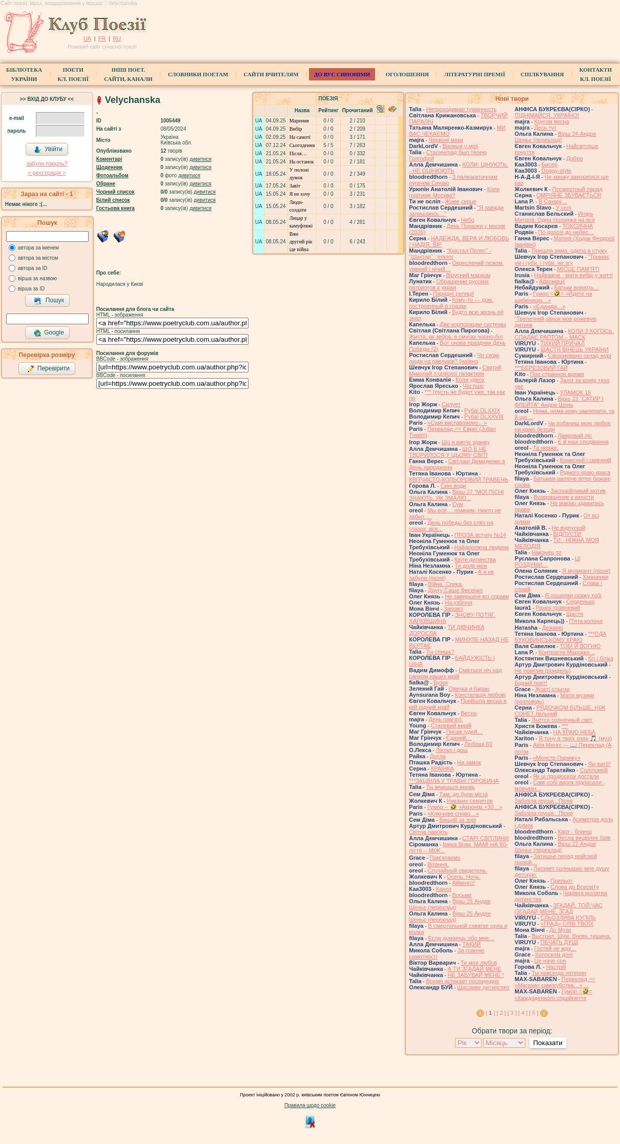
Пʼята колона (586, 621)
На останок (302, 161)
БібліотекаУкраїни (24, 74)
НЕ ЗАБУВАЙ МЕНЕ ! (476, 975)
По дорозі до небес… (566, 232)
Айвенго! (463, 883)
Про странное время (557, 374)
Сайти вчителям (271, 74)
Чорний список (115, 192)
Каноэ (443, 889)
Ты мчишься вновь (450, 787)
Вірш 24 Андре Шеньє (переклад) (555, 137)
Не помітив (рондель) (542, 671)
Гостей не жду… (555, 948)
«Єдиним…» (549, 306)
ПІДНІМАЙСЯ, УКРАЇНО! (546, 115)
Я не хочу (300, 194)
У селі (563, 207)
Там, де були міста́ (463, 794)
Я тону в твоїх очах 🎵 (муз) (575, 738)
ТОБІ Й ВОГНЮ (580, 646)
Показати (548, 1043)
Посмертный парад (577, 189)
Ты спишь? (440, 652)
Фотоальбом (112, 175)
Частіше (473, 386)
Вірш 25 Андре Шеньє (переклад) (449, 916)
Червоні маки (446, 140)
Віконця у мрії (460, 146)
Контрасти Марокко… (567, 652)
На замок (469, 762)
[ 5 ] (533, 1013)
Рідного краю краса (585, 472)
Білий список (113, 200)
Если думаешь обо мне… (461, 938)
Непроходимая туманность (461, 109)
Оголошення (407, 74)
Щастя (574, 614)
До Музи (560, 930)
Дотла (438, 756)
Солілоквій (594, 770)
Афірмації (552, 281)
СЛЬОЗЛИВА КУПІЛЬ (568, 917)
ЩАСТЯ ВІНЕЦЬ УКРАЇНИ (575, 349)
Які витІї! (599, 764)
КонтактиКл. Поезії (596, 74)
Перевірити (48, 369)
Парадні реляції (453, 293)
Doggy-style (556, 171)
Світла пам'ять (428, 832)
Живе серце (461, 201)
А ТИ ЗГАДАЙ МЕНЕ (475, 969)
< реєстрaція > (47, 173)
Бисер (549, 164)
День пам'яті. (446, 719)
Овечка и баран (468, 688)
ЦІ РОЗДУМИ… (547, 561)
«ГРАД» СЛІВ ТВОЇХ (567, 924)
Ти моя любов (479, 963)
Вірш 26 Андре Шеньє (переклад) (449, 904)
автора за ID (33, 268)
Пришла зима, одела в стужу (569, 250)
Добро (574, 158)
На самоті (300, 137)
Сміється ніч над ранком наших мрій (455, 673)
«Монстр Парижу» (557, 758)
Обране (105, 183)
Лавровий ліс (574, 435)
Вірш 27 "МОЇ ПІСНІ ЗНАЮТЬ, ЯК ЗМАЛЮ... (456, 495)
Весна (469, 713)
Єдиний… (459, 738)
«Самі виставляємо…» (457, 423)
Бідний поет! (530, 683)
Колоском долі (553, 954)
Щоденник (109, 167)
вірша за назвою (37, 278)
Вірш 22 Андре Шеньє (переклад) (555, 847)
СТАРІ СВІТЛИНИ (485, 838)
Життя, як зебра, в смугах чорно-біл (456, 337)
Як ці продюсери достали (566, 776)
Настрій (556, 967)
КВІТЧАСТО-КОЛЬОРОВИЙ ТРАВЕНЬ (458, 479)
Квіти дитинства (475, 559)
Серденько (580, 601)
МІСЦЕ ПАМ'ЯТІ (578, 269)
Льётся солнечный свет (561, 720)
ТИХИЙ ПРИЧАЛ (563, 343)
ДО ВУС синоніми (342, 74)
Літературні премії (474, 74)
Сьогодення (302, 145)
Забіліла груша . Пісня (543, 801)
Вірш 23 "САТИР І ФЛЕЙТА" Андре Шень (559, 402)
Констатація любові (480, 695)
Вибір (296, 129)
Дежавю (552, 628)
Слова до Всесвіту (574, 887)
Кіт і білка (600, 658)
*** (565, 726)
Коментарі (109, 159)
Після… (298, 153)
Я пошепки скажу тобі (573, 595)
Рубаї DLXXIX (482, 410)
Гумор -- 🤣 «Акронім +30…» (464, 807)
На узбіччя (458, 602)
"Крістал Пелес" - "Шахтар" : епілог (450, 253)
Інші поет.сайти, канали (128, 74)
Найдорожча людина (481, 547)
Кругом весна (551, 121)
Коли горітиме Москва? (454, 192)
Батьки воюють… (577, 287)
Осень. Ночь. (464, 876)
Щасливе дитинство (483, 987)
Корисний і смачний (585, 460)
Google (48, 333)
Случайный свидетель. (457, 870)
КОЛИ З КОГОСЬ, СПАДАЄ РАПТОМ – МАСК (563, 334)
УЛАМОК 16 (575, 392)
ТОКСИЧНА (577, 226)
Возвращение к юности (563, 497)
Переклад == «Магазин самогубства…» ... (554, 982)
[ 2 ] (501, 1013)
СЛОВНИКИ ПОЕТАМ (198, 74)
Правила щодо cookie (310, 1105)
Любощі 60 (478, 744)
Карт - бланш (574, 831)
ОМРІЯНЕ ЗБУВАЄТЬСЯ (569, 195)
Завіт (295, 186)
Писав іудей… (464, 732)
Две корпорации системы (473, 324)
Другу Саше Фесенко (455, 590)
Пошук (49, 301)
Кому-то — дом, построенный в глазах (451, 303)
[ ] (490, 1013)
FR (102, 38)
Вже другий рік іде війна (301, 241)
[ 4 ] (522, 1013)
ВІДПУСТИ (567, 534)
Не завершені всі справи (477, 596)
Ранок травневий (558, 608)
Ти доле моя (470, 566)
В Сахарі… (553, 201)
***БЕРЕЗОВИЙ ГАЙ (541, 368)
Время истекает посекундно (462, 981)
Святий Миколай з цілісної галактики (455, 370)
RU (117, 38)
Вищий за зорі (457, 820)
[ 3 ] (511, 1013)
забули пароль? (46, 163)
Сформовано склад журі (579, 355)
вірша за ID (31, 289)
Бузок (440, 682)
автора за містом (38, 258)
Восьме (461, 895)
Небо (467, 220)
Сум (457, 504)
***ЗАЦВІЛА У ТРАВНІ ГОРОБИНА (454, 781)
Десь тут (545, 127)
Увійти (48, 149)
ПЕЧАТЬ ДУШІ (559, 942)
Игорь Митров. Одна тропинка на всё (554, 217)
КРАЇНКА (442, 768)
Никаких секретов (470, 801)
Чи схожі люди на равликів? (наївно (454, 358)
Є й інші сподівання (582, 442)
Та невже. (546, 448)
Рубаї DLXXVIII (483, 416)
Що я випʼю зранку (466, 442)
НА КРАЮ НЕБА (574, 732)
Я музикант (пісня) (586, 571)
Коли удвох (470, 380)
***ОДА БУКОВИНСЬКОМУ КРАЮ (560, 637)
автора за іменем (38, 248)
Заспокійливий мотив (578, 491)
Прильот (561, 881)
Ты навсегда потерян (558, 973)
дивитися (201, 159)
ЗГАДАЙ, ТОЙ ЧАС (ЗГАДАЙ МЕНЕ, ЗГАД (558, 908)
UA (87, 38)
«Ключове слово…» (453, 813)
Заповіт (453, 609)
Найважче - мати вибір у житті (573, 275)
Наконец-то (546, 552)
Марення (299, 120)
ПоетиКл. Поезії (73, 74)
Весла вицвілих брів (583, 838)
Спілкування (542, 74)
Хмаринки (595, 577)
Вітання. (438, 864)
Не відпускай (568, 528)
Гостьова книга (115, 208)
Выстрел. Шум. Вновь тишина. (571, 936)
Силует (451, 404)
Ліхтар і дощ (451, 750)
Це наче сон (550, 961)
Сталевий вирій (451, 725)
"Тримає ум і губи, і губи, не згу (561, 260)
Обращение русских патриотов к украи (449, 284)
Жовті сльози (552, 689)
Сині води (453, 486)
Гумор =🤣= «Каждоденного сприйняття (553, 994)
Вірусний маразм (468, 275)
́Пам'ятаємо (444, 858)
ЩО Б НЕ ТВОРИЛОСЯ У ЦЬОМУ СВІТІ (448, 452)
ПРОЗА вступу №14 (480, 535)
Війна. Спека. (445, 584)
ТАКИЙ (471, 944)
